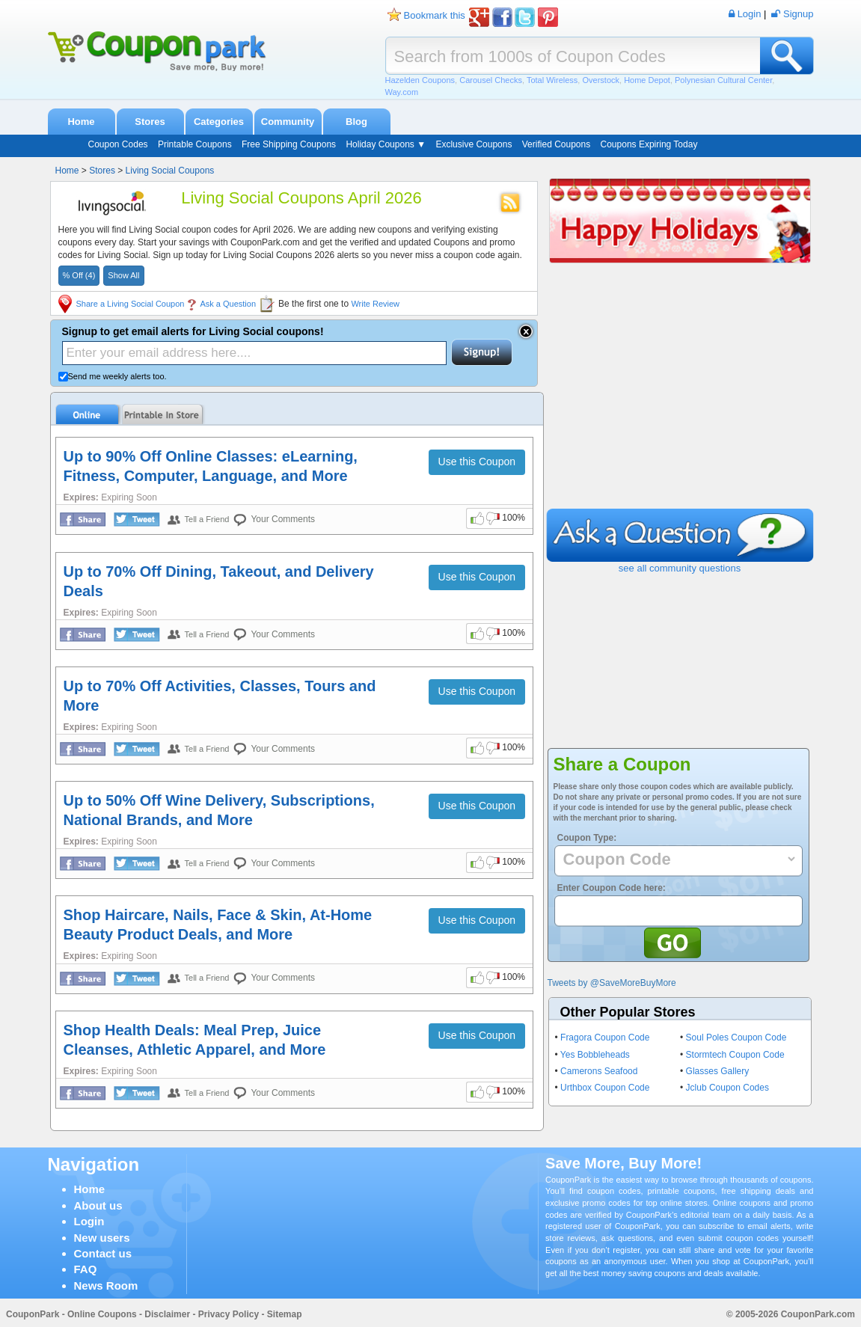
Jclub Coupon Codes (727, 1087)
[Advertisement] (680, 396)
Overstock (600, 80)
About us (98, 1205)
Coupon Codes (118, 144)
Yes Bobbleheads (595, 1054)
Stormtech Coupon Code (735, 1054)
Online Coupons (102, 1314)
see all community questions (680, 568)
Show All (123, 275)
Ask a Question (228, 303)
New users (102, 1237)
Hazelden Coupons (420, 80)
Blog (356, 121)
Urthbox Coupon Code (604, 1087)
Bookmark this (434, 15)
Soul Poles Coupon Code (736, 1037)
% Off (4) (79, 275)
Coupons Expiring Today (649, 144)
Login (89, 1221)
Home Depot (647, 80)
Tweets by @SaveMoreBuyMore (612, 983)
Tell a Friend (207, 519)
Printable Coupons (195, 144)
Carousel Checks (490, 80)
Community (288, 121)
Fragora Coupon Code (604, 1037)
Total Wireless (552, 80)
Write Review (375, 303)
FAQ (85, 1269)
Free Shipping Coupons (289, 144)
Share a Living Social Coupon (130, 303)
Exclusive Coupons (473, 144)
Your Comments (283, 519)
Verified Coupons (556, 144)
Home (80, 121)
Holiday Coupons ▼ (386, 144)
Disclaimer (167, 1314)
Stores (150, 121)
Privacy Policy (228, 1314)
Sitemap (284, 1314)
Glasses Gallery (718, 1071)
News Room (106, 1285)
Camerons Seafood (598, 1071)
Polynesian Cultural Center (723, 80)
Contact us (103, 1253)
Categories (219, 121)
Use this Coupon (477, 462)
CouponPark (32, 1314)
